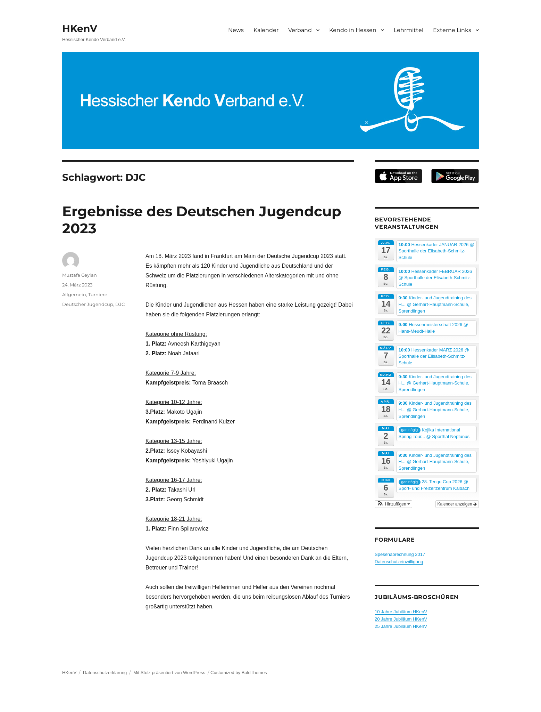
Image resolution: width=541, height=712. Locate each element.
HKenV (79, 28)
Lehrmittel (408, 30)
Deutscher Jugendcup (87, 304)
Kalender (265, 30)
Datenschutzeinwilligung (399, 561)
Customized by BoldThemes (238, 672)
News (236, 30)
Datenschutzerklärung (105, 672)
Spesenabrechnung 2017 (400, 554)
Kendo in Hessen (352, 30)
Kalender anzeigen (457, 504)
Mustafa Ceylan (79, 275)
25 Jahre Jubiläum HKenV (401, 626)
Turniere (97, 294)
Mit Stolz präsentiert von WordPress (169, 672)
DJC (120, 304)
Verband (300, 30)
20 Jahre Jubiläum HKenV (401, 619)
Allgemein (74, 294)
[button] (393, 504)
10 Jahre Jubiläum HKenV (401, 611)
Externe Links (452, 30)
